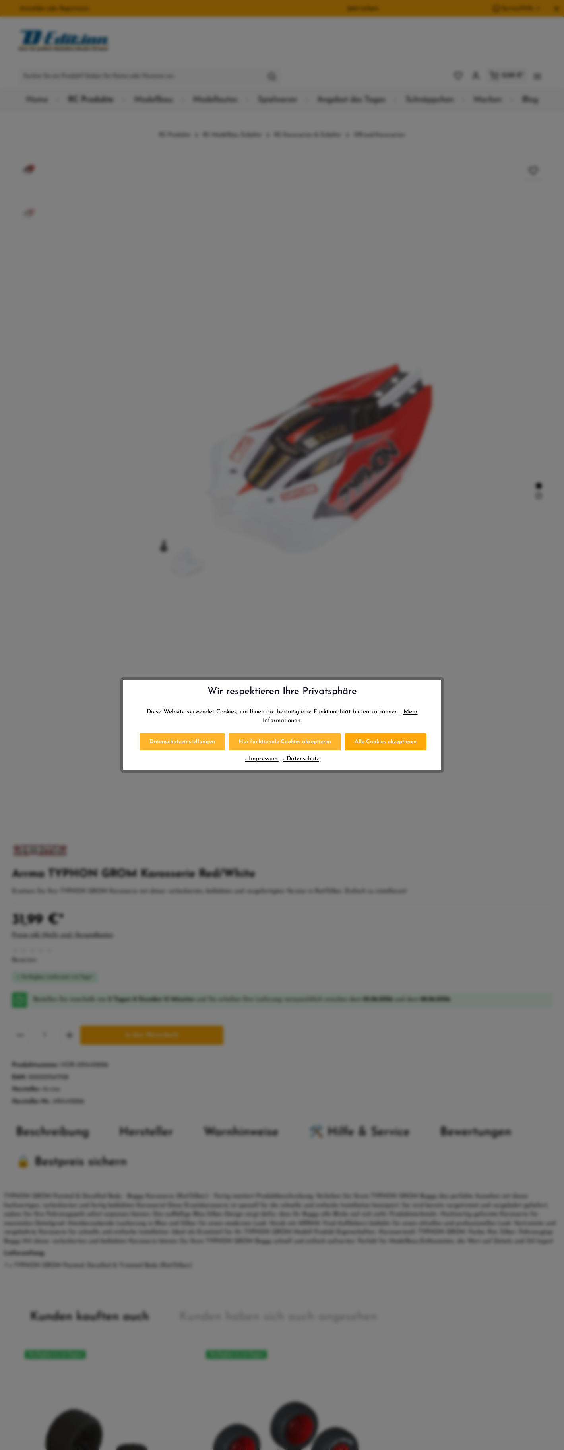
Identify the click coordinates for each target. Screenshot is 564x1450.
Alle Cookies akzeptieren (386, 742)
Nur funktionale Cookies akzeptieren (284, 742)
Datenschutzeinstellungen (182, 742)
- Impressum (262, 759)
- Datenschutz (301, 759)
